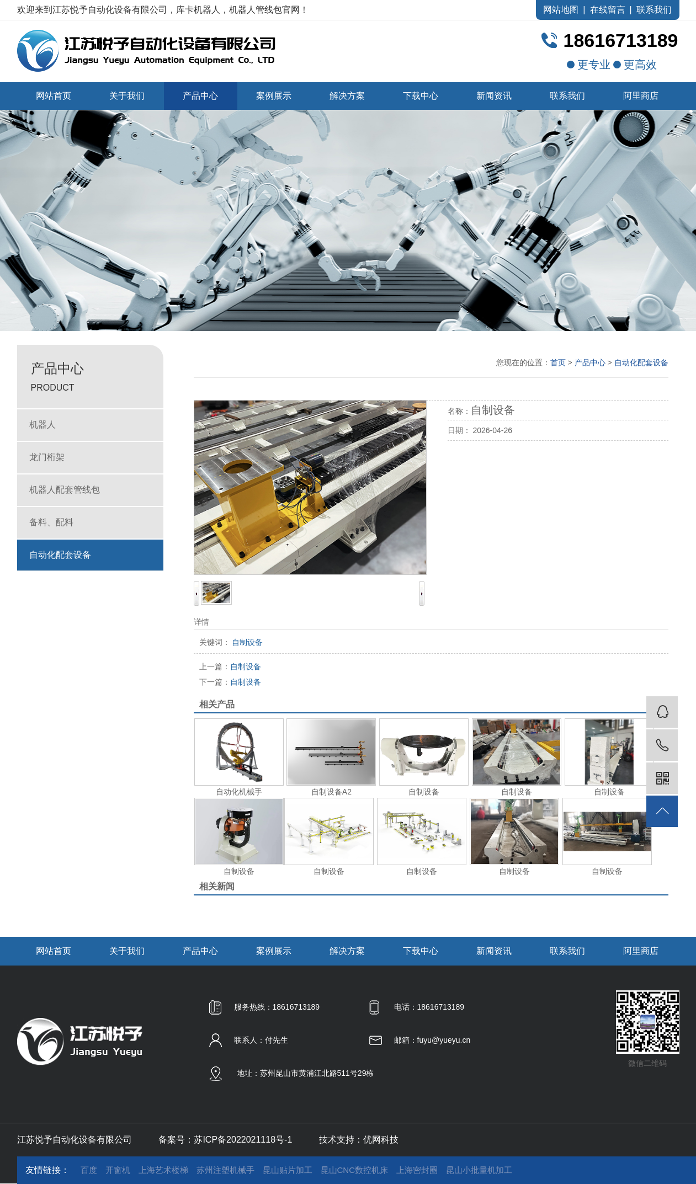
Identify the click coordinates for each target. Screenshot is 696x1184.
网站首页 (53, 95)
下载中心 (420, 95)
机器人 (42, 424)
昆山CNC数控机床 (355, 1170)
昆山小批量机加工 (479, 1170)
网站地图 (560, 9)
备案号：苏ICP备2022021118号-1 (225, 1139)
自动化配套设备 (60, 554)
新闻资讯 (494, 95)
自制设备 (230, 666)
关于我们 (127, 95)
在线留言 (607, 9)
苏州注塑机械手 (225, 1170)
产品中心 (200, 95)
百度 (89, 1170)
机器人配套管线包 (64, 489)
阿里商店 (640, 95)
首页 (558, 362)
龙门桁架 (47, 457)
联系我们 (654, 9)
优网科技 (381, 1139)
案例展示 (273, 95)
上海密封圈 (417, 1170)
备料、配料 (51, 522)
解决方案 (347, 95)
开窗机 (117, 1170)
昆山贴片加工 (287, 1170)
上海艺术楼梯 (163, 1170)
